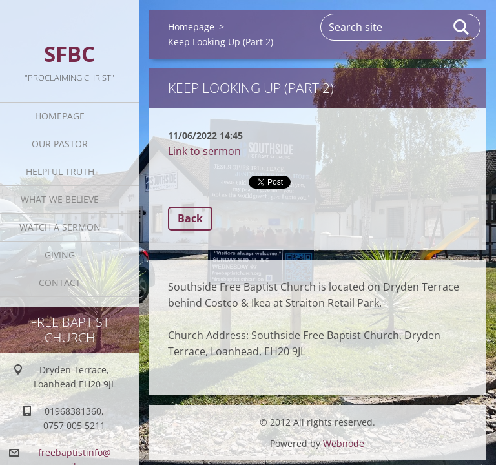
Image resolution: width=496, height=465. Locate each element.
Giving (61, 255)
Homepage (61, 116)
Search (461, 27)
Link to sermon (204, 151)
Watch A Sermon (61, 227)
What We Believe (61, 199)
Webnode (343, 443)
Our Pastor (61, 144)
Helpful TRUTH (61, 171)
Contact (61, 282)
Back (190, 218)
